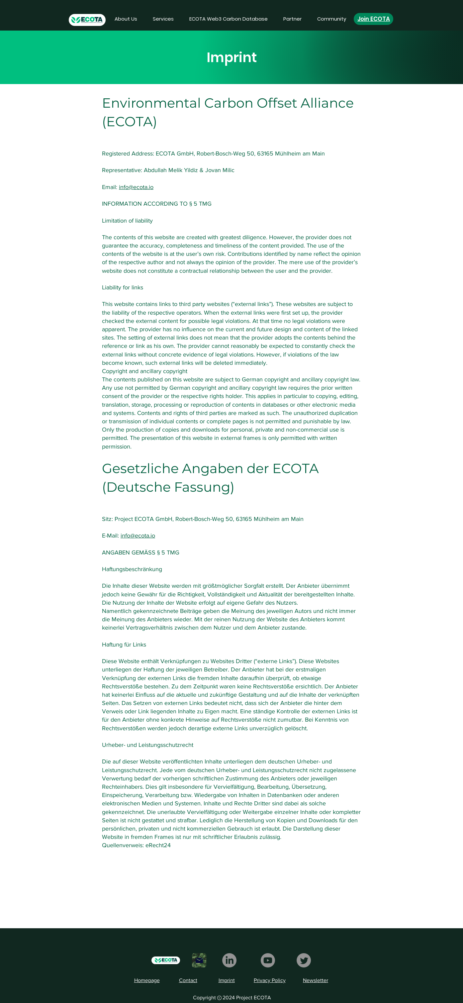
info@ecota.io (136, 187)
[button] (163, 19)
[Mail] (199, 960)
